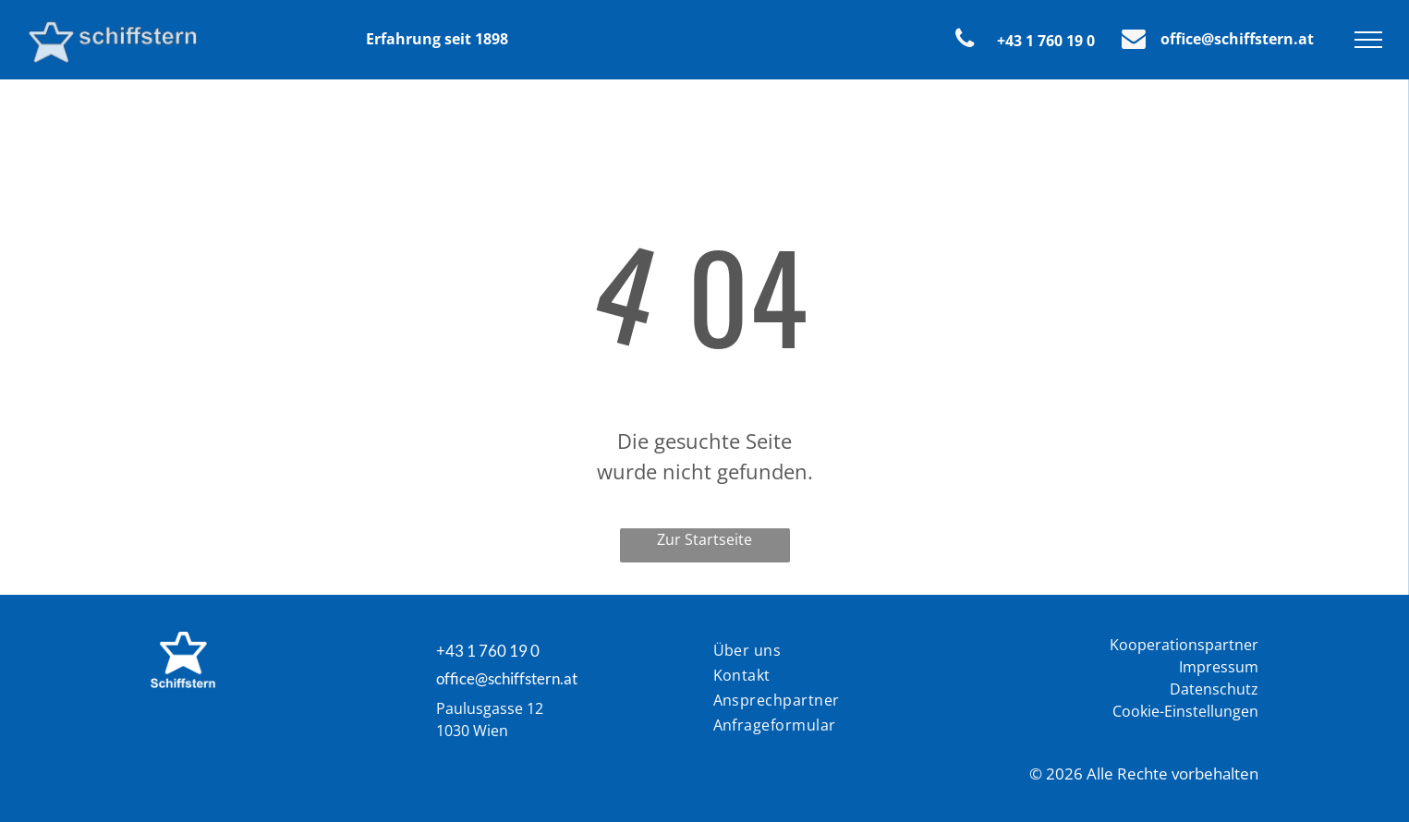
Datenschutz (1214, 689)
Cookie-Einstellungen (1185, 711)
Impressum (1218, 667)
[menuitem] (797, 651)
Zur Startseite (704, 539)
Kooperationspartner (1184, 645)
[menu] (1368, 40)
